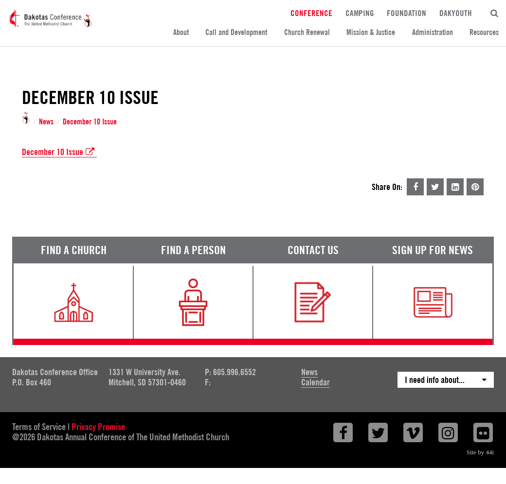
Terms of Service (39, 426)
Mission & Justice (370, 32)
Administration (432, 32)
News (46, 122)
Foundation (406, 12)
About (181, 32)
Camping (359, 12)
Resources (484, 32)
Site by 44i (480, 452)
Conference (311, 12)
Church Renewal (307, 32)
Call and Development (236, 32)
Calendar (315, 382)
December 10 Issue (90, 122)
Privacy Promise (98, 426)
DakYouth (455, 12)
